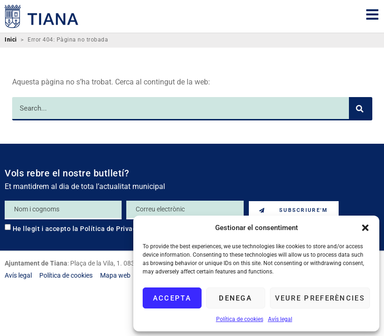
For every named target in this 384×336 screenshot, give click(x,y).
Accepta (172, 298)
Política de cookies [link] (239, 319)
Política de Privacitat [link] (113, 228)
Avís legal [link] (280, 319)
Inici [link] (11, 40)
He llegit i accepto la (80, 228)
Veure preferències (320, 298)
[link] (42, 16)
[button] (365, 227)
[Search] (360, 108)
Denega (235, 298)
